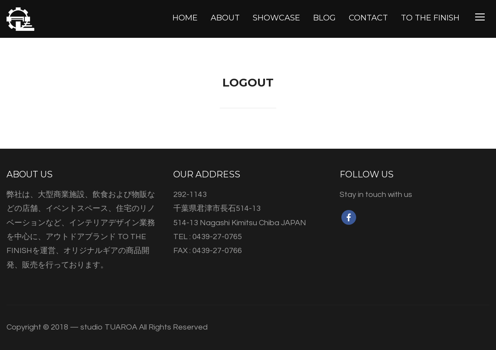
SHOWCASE (276, 18)
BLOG (324, 18)
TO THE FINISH (430, 18)
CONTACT (368, 18)
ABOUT (225, 18)
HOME (185, 18)
